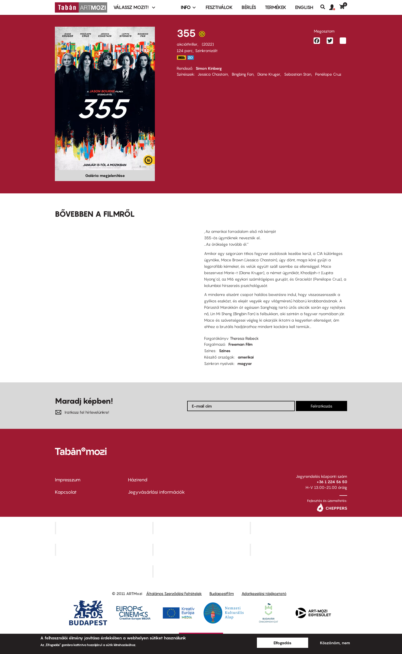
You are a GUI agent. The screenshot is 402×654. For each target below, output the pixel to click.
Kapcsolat (66, 492)
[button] (334, 7)
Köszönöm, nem (335, 642)
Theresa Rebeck (244, 338)
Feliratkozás (321, 406)
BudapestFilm (221, 593)
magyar (244, 363)
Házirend (137, 479)
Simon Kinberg (209, 68)
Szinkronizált (206, 50)
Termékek (275, 7)
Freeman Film (240, 344)
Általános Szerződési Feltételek (174, 593)
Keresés (324, 6)
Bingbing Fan (243, 74)
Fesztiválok (219, 7)
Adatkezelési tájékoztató (264, 593)
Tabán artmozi (299, 549)
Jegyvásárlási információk (156, 492)
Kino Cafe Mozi (201, 528)
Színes (224, 350)
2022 (208, 44)
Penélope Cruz (328, 74)
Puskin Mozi (104, 549)
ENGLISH (304, 7)
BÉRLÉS (249, 7)
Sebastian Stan (297, 74)
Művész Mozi (299, 528)
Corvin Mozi (104, 528)
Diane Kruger (268, 74)
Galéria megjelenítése (105, 175)
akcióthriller (187, 44)
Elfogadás (283, 642)
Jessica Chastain (213, 74)
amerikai (246, 357)
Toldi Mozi (201, 571)
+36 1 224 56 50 (332, 481)
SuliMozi (201, 549)
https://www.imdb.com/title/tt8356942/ (181, 57)
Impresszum (68, 479)
